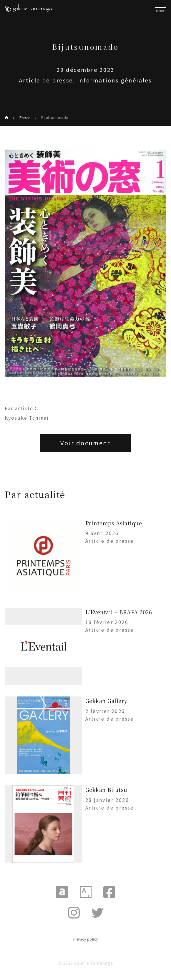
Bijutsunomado (55, 117)
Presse (24, 117)
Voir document (85, 442)
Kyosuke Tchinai (27, 417)
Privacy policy (85, 938)
